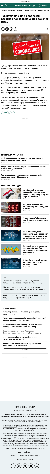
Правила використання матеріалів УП (13, 416)
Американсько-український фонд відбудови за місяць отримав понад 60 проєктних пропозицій (23, 282)
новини (4, 10)
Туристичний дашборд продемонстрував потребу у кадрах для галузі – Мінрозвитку (22, 176)
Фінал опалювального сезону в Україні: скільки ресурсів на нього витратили (22, 345)
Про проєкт (21, 414)
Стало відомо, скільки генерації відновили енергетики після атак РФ (20, 338)
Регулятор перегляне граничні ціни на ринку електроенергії (21, 313)
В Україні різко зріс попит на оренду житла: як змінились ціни (35, 262)
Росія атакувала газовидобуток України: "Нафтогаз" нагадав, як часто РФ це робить (24, 319)
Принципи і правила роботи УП (38, 416)
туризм (5, 112)
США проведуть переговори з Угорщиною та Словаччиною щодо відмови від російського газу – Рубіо (24, 289)
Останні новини (9, 308)
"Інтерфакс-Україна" (10, 427)
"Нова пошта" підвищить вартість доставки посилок (35, 219)
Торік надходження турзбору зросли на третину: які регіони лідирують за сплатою (22, 159)
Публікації (11, 10)
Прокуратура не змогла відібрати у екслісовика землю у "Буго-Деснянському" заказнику (22, 325)
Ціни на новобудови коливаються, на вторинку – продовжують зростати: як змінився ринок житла (35, 235)
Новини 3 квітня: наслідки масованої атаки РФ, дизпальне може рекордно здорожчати (35, 249)
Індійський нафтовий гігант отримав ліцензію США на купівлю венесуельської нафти (24, 297)
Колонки (20, 10)
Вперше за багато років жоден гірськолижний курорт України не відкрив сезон (23, 168)
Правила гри (42, 10)
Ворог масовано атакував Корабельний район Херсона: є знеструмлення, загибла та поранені (22, 332)
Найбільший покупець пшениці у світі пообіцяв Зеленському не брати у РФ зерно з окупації (35, 193)
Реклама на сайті (10, 414)
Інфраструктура (30, 10)
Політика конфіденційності (36, 414)
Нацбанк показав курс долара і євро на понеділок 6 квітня (35, 206)
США (12, 112)
